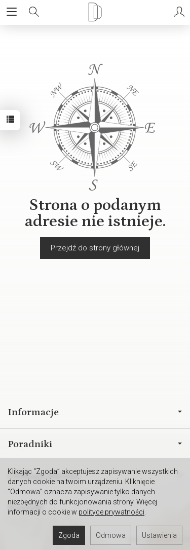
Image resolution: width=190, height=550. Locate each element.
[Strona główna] (94, 12)
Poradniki (95, 444)
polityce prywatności (111, 512)
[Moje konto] (179, 12)
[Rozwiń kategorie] (11, 12)
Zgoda (69, 535)
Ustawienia (159, 535)
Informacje (95, 412)
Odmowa (111, 535)
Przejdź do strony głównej (95, 247)
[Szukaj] (34, 12)
